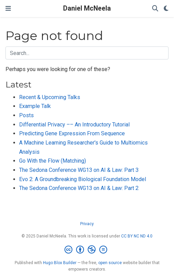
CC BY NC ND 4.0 (137, 236)
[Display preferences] (166, 9)
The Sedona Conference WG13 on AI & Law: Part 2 (79, 188)
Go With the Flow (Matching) (52, 161)
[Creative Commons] (87, 249)
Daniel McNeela (87, 8)
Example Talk (35, 106)
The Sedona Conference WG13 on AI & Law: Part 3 (79, 170)
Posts (26, 115)
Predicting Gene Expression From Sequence (72, 133)
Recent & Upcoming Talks (49, 97)
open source (110, 262)
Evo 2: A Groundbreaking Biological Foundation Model (82, 179)
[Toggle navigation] (8, 8)
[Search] (155, 9)
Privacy (87, 223)
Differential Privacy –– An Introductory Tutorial (74, 124)
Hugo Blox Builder (59, 262)
